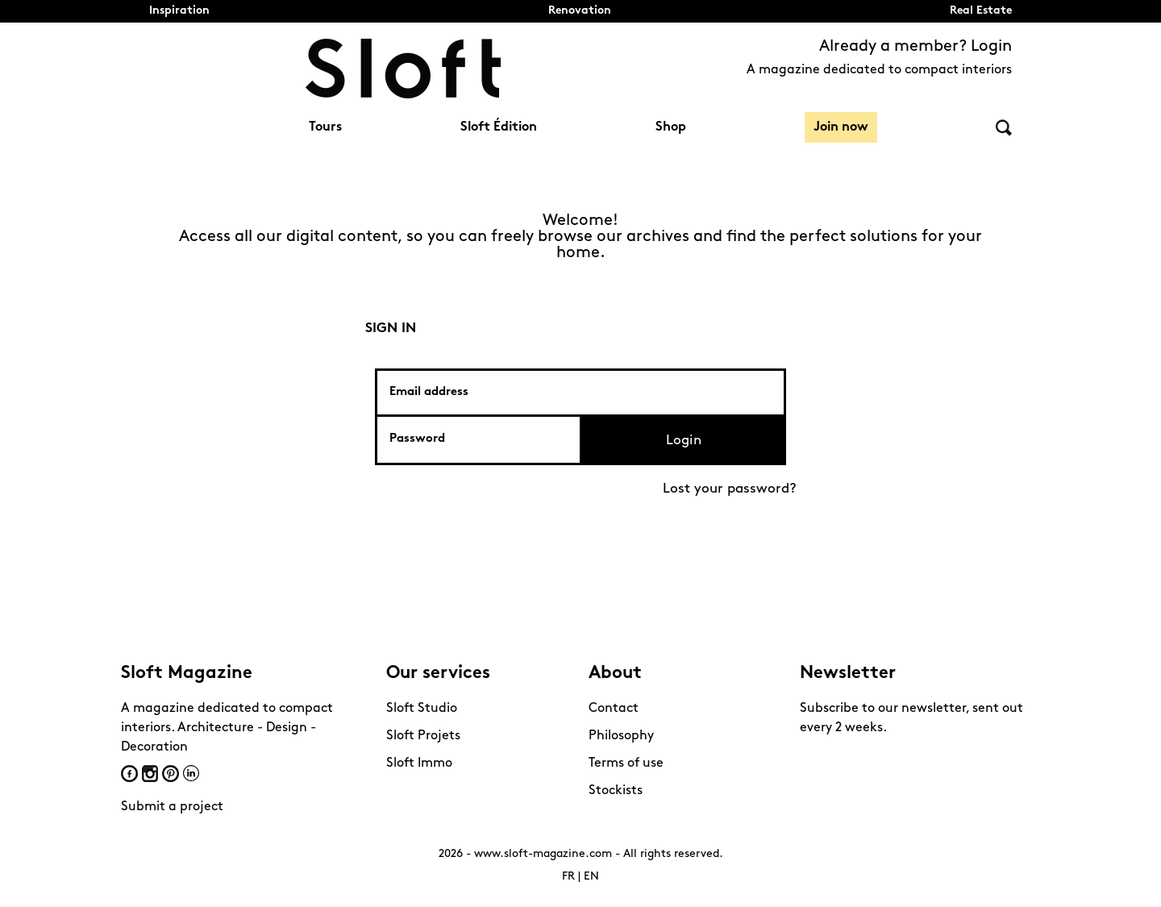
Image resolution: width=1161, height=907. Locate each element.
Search (1004, 127)
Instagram (150, 773)
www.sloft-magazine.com (543, 854)
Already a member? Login (915, 47)
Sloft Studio (421, 708)
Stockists (616, 790)
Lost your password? (730, 489)
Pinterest (170, 773)
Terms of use (626, 763)
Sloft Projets (423, 736)
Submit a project (172, 807)
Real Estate (981, 11)
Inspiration (179, 11)
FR (568, 877)
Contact (614, 708)
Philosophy (621, 736)
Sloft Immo (419, 763)
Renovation (579, 11)
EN (591, 877)
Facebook (129, 773)
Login (683, 440)
